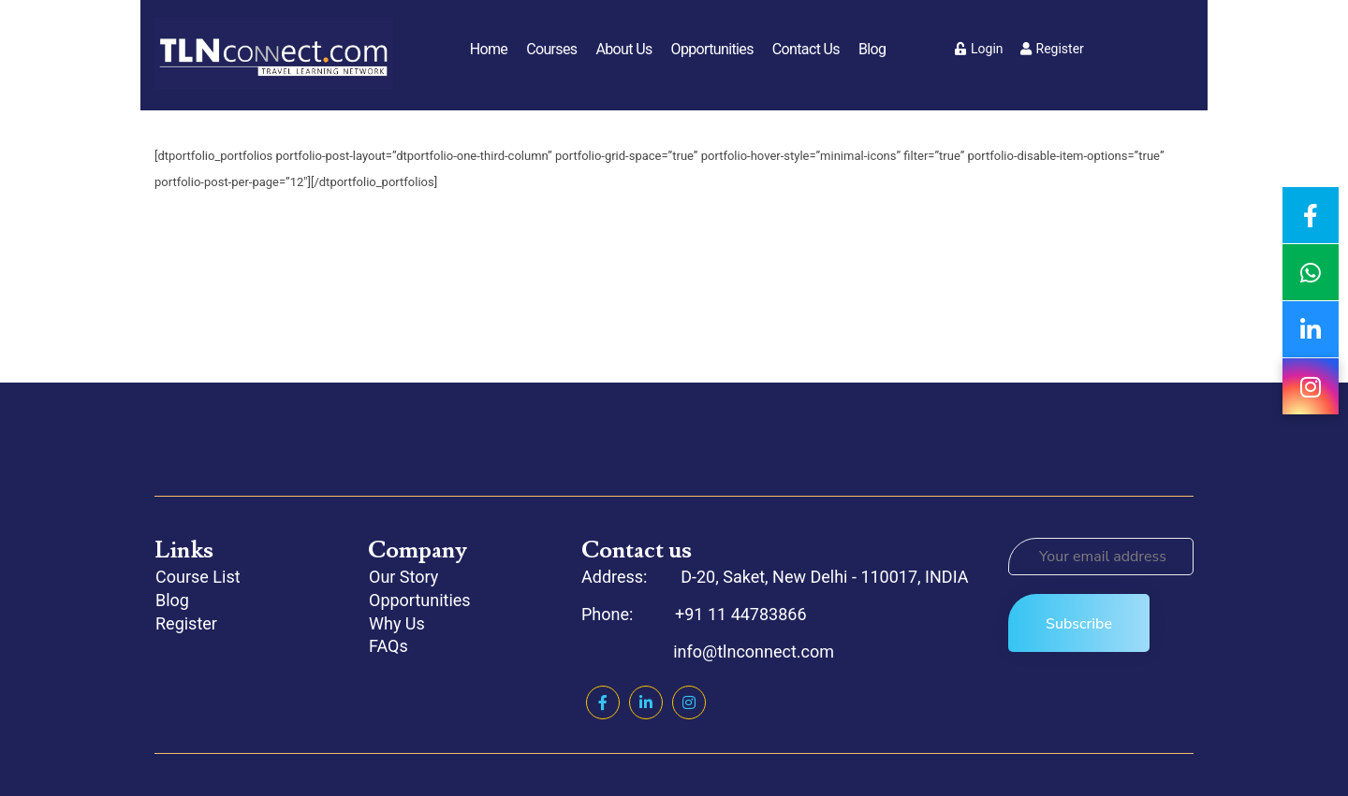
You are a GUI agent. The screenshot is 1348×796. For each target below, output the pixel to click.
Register (1052, 48)
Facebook (603, 702)
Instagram (689, 702)
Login (979, 48)
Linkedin (646, 702)
